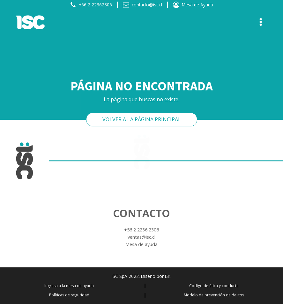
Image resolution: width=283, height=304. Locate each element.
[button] (91, 5)
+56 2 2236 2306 (141, 230)
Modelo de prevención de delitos (214, 295)
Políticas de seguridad (69, 295)
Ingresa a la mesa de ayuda (69, 286)
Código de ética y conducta (214, 286)
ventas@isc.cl (141, 237)
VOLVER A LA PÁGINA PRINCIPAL (141, 119)
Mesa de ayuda (141, 244)
